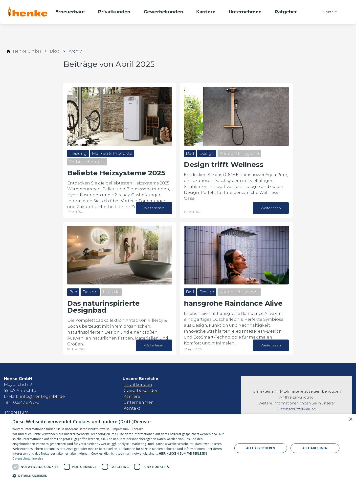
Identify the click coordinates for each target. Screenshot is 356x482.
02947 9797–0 (26, 402)
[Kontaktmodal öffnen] (326, 11)
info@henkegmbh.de (42, 396)
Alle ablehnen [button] (315, 448)
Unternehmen (139, 402)
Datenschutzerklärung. (297, 409)
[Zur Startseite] (27, 12)
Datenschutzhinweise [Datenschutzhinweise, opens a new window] (27, 458)
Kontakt (132, 408)
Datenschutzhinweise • (95, 429)
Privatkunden (138, 384)
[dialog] (178, 448)
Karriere (132, 396)
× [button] (350, 419)
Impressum (16, 412)
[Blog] (55, 51)
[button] (119, 475)
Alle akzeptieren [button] (260, 448)
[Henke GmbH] (27, 51)
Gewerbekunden (141, 390)
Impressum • (122, 429)
